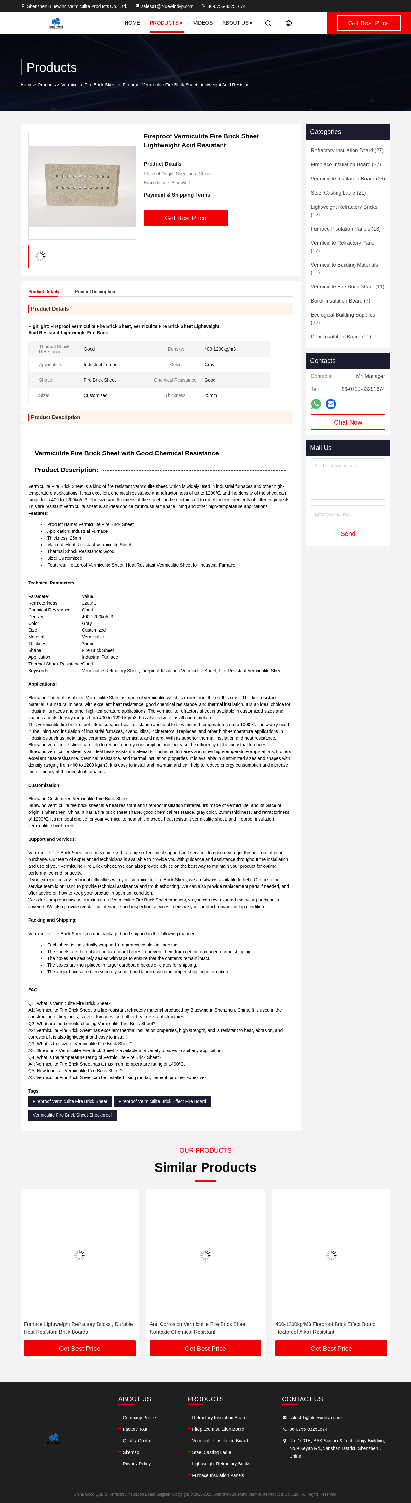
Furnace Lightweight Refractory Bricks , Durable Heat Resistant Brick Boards (78, 1328)
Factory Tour (135, 1429)
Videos (203, 23)
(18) (346, 229)
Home (132, 23)
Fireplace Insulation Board (218, 1429)
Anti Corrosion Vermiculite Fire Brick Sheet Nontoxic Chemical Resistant (198, 1328)
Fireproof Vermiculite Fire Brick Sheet (70, 1101)
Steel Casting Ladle (211, 1452)
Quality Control (138, 1440)
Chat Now (348, 422)
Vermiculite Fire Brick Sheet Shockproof (72, 1115)
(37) (346, 164)
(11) (344, 268)
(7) (340, 300)
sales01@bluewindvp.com (164, 6)
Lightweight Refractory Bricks (221, 1463)
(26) (348, 178)
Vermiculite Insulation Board (220, 1440)
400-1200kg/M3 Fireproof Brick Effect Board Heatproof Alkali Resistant (325, 1328)
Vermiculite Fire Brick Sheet (89, 84)
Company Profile (139, 1417)
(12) (344, 210)
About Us (238, 23)
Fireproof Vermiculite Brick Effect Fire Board (162, 1101)
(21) (338, 193)
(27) (347, 150)
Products (167, 23)
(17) (343, 246)
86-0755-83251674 (223, 6)
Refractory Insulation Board (219, 1417)
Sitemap (131, 1452)
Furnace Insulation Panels (218, 1475)
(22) (343, 318)
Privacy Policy (137, 1463)
